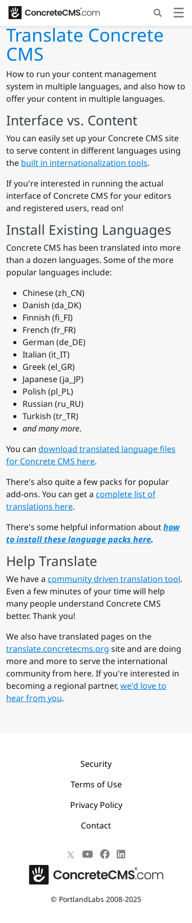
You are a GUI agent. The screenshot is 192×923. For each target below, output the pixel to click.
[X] (71, 854)
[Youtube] (87, 854)
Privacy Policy (96, 805)
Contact (96, 825)
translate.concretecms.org (57, 648)
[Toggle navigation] (179, 14)
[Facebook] (105, 854)
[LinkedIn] (121, 854)
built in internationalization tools (84, 162)
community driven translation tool (114, 579)
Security (96, 763)
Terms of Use (96, 784)
